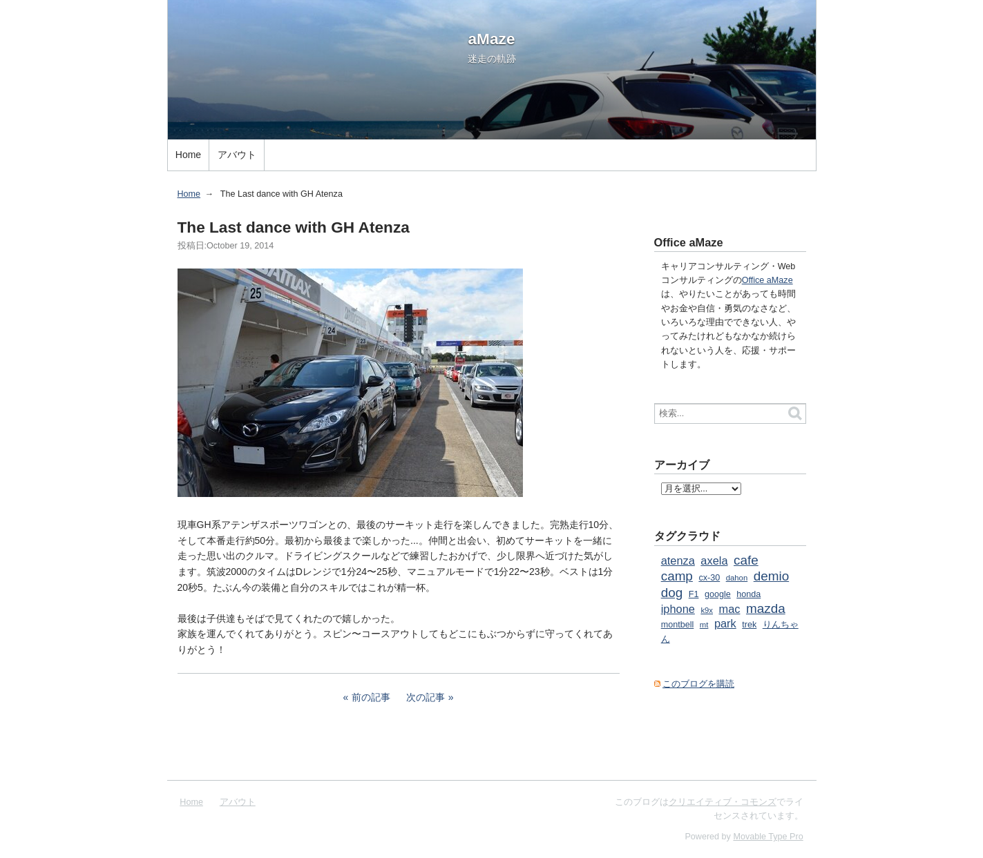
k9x (706, 610)
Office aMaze (767, 280)
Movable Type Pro (768, 836)
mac (730, 609)
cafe (746, 560)
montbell (677, 625)
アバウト (237, 154)
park (725, 623)
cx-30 (709, 578)
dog (672, 592)
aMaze (491, 39)
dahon (737, 578)
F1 (694, 594)
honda (748, 594)
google (718, 594)
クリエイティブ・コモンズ (722, 802)
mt (704, 625)
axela (713, 560)
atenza (678, 560)
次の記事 (425, 697)
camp (677, 576)
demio (771, 576)
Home (188, 154)
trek (749, 625)
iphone (678, 609)
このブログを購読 (698, 684)
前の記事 (371, 697)
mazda (765, 608)
